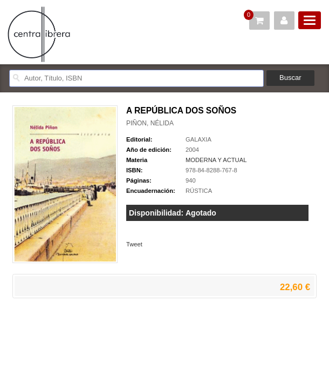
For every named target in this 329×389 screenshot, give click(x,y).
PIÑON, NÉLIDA (150, 123)
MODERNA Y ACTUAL (216, 160)
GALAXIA (198, 139)
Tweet (134, 244)
